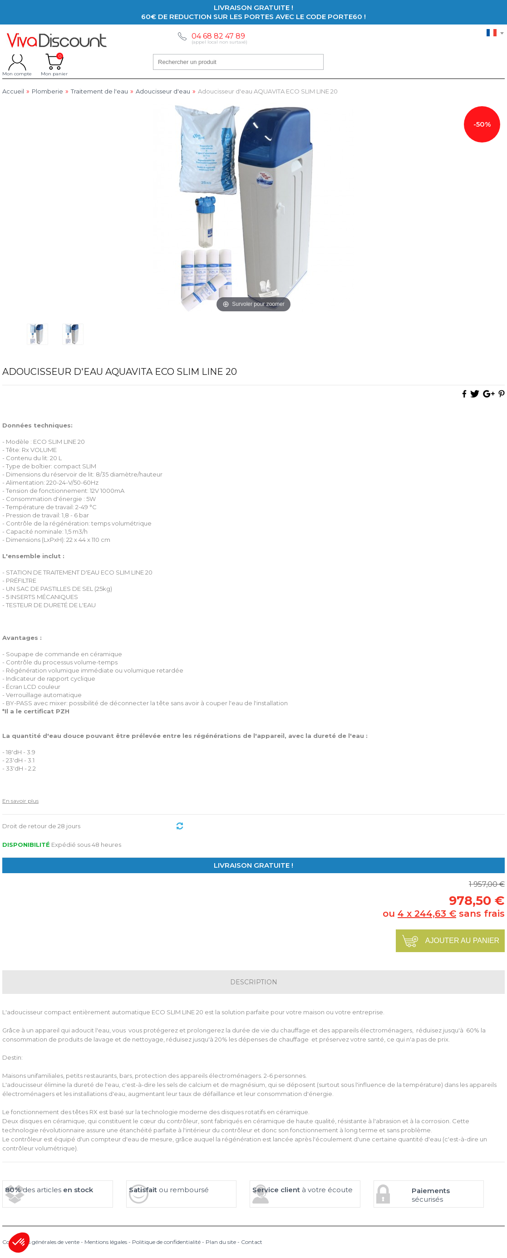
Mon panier (54, 62)
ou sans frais (444, 913)
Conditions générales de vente (40, 1241)
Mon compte (17, 62)
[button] (19, 1242)
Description (253, 982)
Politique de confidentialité (166, 1241)
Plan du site (221, 1241)
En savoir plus (20, 800)
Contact (251, 1241)
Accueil (13, 91)
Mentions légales (105, 1241)
